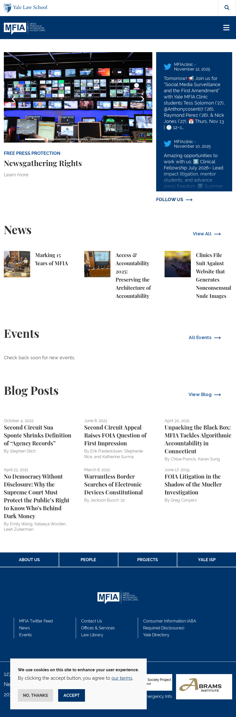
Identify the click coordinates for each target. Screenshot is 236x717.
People (88, 559)
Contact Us (91, 621)
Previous (13, 99)
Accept (72, 695)
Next (142, 99)
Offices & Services (98, 628)
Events (25, 634)
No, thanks (35, 695)
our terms (121, 678)
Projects (147, 559)
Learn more (16, 174)
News (24, 628)
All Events (200, 337)
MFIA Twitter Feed (36, 621)
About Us (29, 559)
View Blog (200, 394)
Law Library (92, 634)
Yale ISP (207, 559)
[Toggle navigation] (226, 28)
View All (202, 233)
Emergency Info (157, 696)
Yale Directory (156, 634)
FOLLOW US (169, 199)
